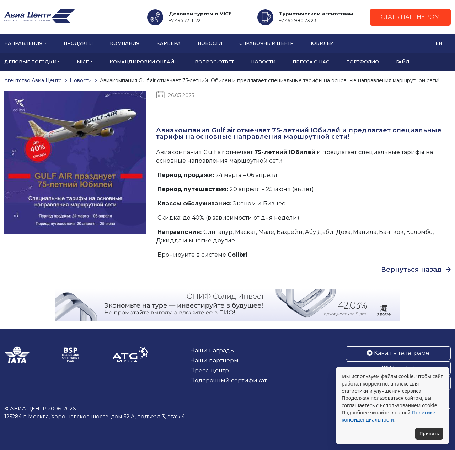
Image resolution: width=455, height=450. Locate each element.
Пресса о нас (311, 61)
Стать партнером (410, 17)
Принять (429, 433)
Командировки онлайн (143, 61)
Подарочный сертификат (228, 380)
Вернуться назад (416, 269)
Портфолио (362, 61)
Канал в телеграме (398, 353)
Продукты (78, 43)
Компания (124, 43)
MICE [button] (83, 61)
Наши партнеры (214, 360)
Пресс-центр (209, 370)
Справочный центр (266, 43)
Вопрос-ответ (214, 61)
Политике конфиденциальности (388, 416)
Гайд (403, 61)
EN (438, 43)
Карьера (168, 43)
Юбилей (322, 43)
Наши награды (212, 350)
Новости (210, 43)
